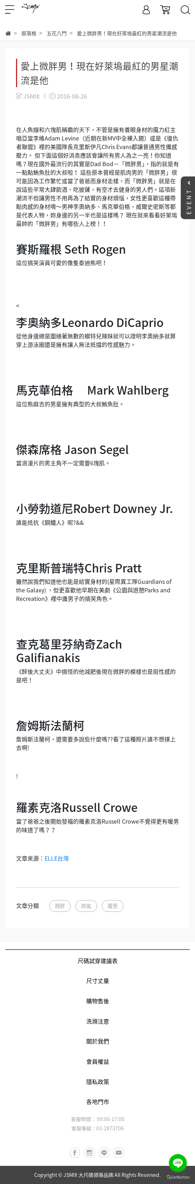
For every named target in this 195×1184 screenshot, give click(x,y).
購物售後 (97, 1001)
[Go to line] (178, 1163)
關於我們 (97, 1041)
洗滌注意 (97, 1021)
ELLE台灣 (57, 858)
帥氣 (86, 906)
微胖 (60, 906)
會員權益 (97, 1061)
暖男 (113, 906)
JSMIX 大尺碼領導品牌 (88, 1174)
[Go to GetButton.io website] (177, 1176)
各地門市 (97, 1101)
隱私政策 (97, 1081)
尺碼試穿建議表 (98, 960)
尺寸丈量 (97, 980)
